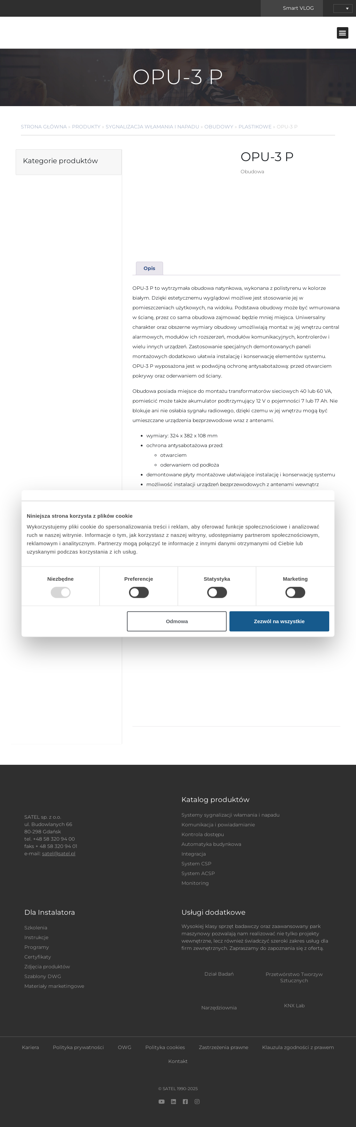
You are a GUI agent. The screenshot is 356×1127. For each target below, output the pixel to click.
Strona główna (44, 127)
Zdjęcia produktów (47, 966)
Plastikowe (255, 127)
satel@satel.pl (58, 853)
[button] (342, 32)
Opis (149, 268)
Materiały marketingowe (54, 986)
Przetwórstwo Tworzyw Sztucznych (294, 977)
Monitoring (195, 883)
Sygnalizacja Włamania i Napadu (152, 127)
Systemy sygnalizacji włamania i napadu (230, 815)
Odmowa (177, 621)
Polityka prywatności (78, 1047)
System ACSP (198, 873)
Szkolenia (35, 927)
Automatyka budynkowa (211, 844)
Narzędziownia (219, 1008)
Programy (36, 947)
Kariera (30, 1047)
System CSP (196, 863)
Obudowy (218, 127)
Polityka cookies (165, 1047)
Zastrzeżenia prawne (223, 1047)
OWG (124, 1047)
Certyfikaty (37, 957)
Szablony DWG (42, 976)
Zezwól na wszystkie (279, 621)
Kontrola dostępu (202, 834)
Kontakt (178, 1061)
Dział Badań (219, 974)
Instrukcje (36, 937)
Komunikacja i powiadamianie (218, 825)
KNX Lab (294, 1005)
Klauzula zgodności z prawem (298, 1047)
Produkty (86, 127)
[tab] (149, 268)
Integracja (193, 854)
